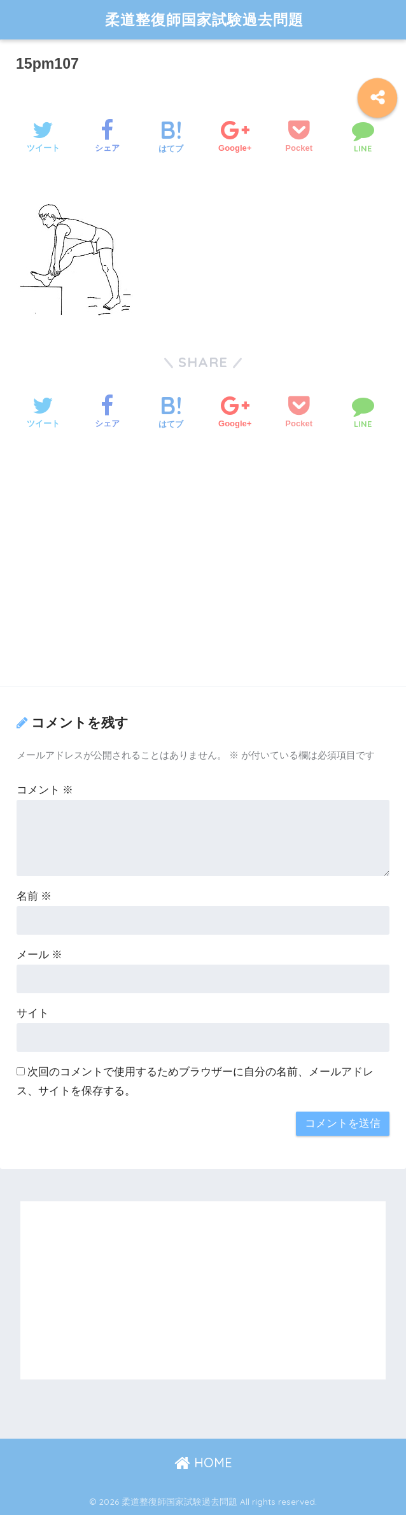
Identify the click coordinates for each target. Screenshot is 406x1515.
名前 (34, 896)
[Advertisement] (203, 576)
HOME (203, 1462)
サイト (33, 1013)
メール (40, 955)
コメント (45, 790)
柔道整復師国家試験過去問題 (204, 19)
